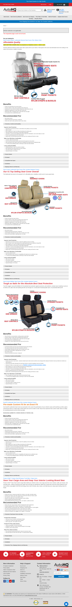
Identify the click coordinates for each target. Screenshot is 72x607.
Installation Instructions (25, 573)
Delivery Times (23, 575)
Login (50, 4)
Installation (7, 163)
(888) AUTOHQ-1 (44, 565)
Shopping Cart (23, 567)
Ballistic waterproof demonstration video (34, 365)
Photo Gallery (6, 567)
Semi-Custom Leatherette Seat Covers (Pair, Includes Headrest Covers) (21, 169)
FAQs (21, 579)
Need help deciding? (49, 11)
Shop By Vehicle (38, 18)
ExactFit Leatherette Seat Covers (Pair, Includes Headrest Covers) (19, 402)
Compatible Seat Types (10, 160)
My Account (43, 4)
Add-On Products (52, 16)
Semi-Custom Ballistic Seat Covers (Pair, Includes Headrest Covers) (20, 281)
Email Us (61, 13)
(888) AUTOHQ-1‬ (61, 10)
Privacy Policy (6, 575)
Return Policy (23, 581)
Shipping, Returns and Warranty (12, 166)
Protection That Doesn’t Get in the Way (14, 514)
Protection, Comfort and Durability (13, 123)
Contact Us (22, 571)
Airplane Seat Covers (63, 16)
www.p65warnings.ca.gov (31, 595)
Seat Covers (6, 16)
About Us (22, 569)
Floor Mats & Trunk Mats (41, 16)
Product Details (8, 154)
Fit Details (7, 157)
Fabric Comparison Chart (9, 569)
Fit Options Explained (8, 565)
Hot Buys (31, 18)
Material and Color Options (9, 571)
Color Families (6, 573)
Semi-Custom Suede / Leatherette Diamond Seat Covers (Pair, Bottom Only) (22, 40)
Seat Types (22, 577)
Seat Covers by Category (28, 16)
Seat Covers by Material (16, 16)
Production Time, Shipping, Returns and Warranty (16, 545)
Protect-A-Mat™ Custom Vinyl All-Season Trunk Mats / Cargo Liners (20, 478)
